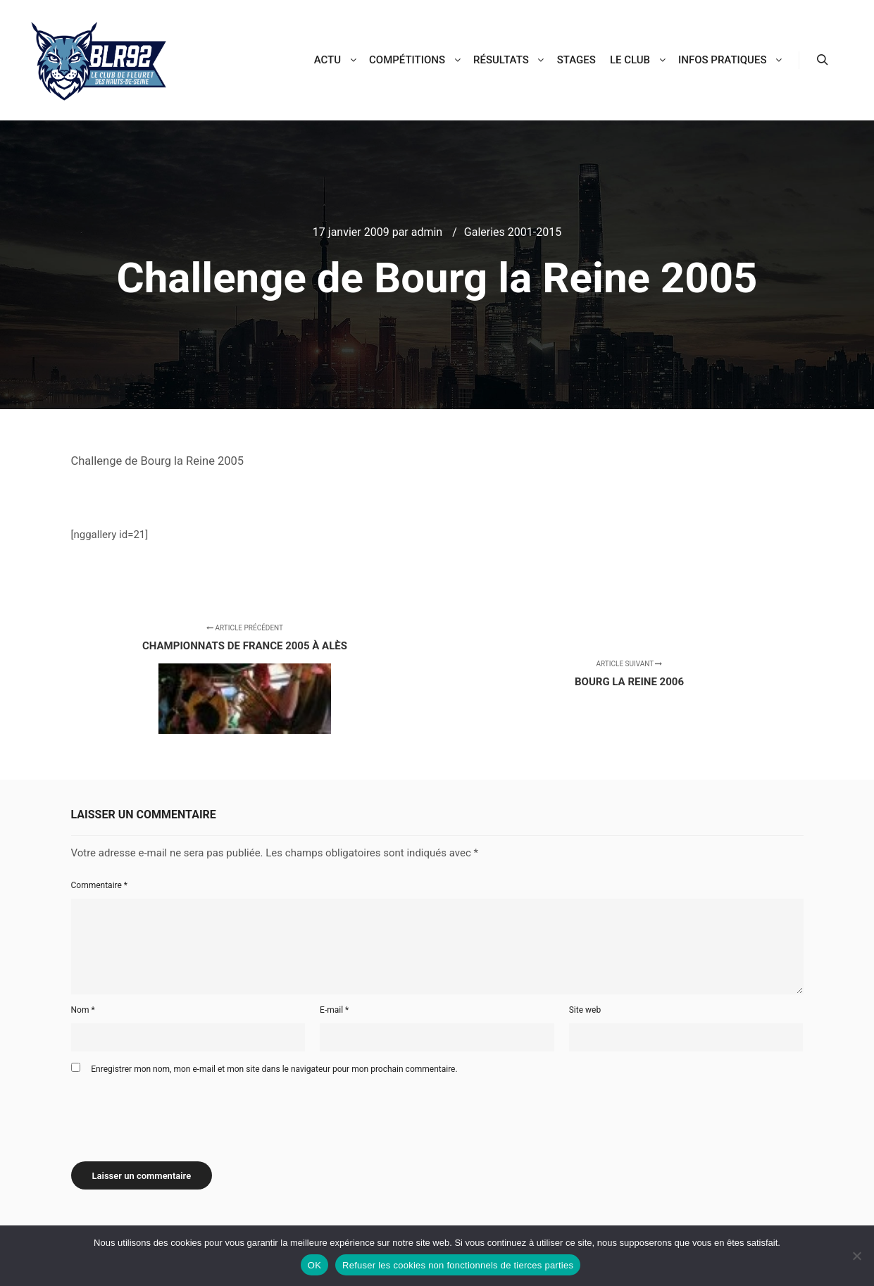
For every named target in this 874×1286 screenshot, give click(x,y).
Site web (585, 1010)
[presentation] (178, 1112)
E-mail (334, 1010)
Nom (83, 1010)
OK (314, 1265)
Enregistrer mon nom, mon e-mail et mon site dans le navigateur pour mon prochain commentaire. (274, 1069)
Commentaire (99, 885)
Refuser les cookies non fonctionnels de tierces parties (457, 1265)
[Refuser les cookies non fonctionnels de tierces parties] (856, 1256)
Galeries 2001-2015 (512, 232)
